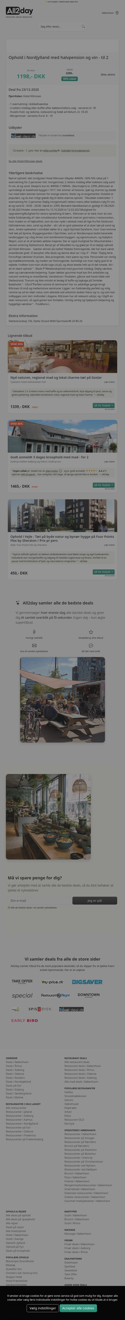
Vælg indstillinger (42, 1308)
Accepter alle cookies (78, 1308)
